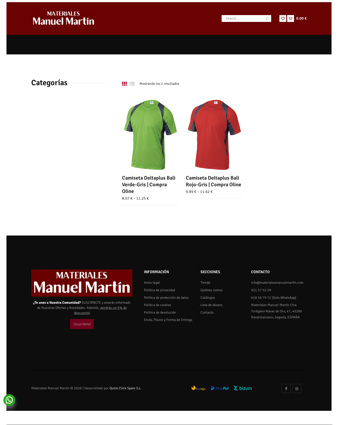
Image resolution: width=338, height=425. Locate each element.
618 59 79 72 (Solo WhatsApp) (273, 298)
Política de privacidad (159, 290)
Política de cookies (157, 305)
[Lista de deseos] (282, 18)
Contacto (207, 312)
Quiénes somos (211, 290)
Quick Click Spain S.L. (126, 388)
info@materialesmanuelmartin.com (277, 282)
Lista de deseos (211, 305)
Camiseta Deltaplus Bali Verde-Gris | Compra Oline (148, 184)
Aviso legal (152, 282)
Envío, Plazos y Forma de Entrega (168, 320)
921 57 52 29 (261, 290)
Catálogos (207, 298)
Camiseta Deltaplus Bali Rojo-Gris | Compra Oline (213, 181)
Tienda (205, 282)
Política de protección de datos (166, 298)
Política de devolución (160, 312)
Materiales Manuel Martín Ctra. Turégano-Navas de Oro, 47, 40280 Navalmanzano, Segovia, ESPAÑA (276, 311)
